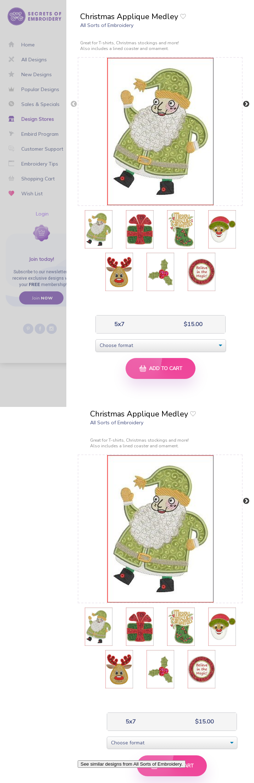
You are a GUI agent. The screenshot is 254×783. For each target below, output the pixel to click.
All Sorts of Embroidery (106, 25)
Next (246, 104)
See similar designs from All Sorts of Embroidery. (132, 764)
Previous (73, 104)
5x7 (119, 324)
